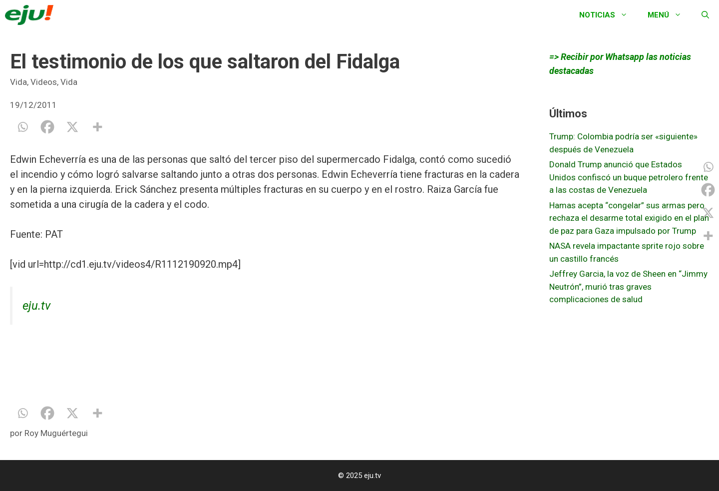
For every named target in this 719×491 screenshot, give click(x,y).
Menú (670, 15)
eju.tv (36, 306)
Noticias (608, 15)
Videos (43, 82)
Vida (18, 82)
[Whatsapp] (22, 127)
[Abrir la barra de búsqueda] (705, 15)
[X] (72, 127)
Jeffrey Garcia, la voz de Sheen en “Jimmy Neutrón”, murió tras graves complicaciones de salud (628, 286)
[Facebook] (47, 127)
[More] (97, 127)
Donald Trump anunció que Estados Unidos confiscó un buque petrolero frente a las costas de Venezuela (628, 177)
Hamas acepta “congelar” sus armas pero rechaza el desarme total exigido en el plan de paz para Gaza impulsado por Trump (629, 218)
